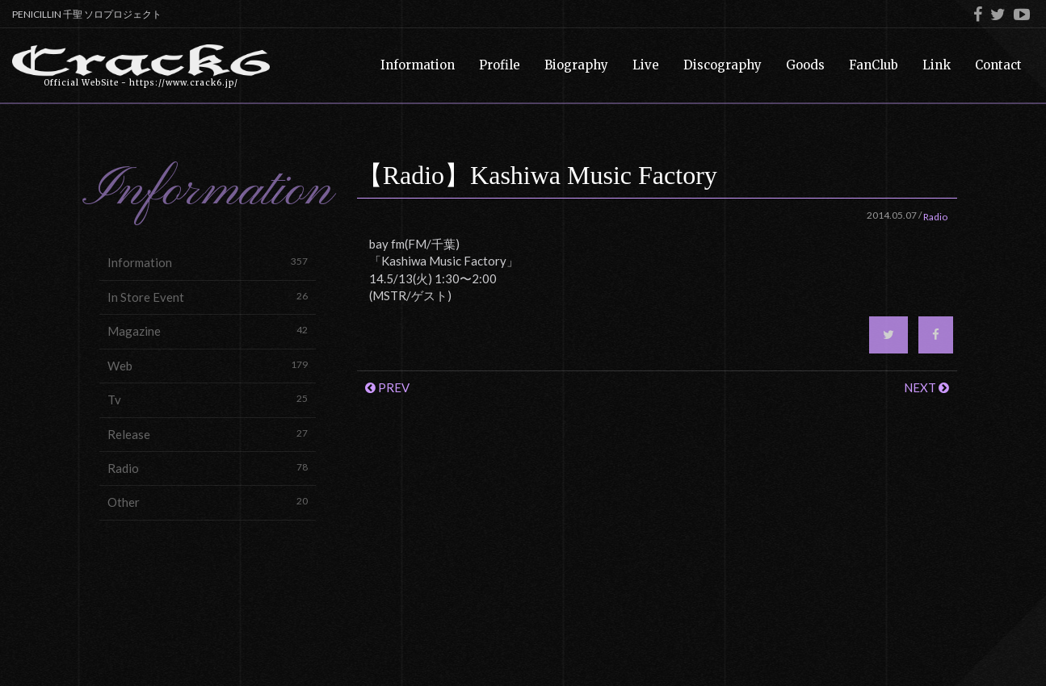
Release (207, 433)
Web (207, 365)
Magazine (207, 330)
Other (207, 501)
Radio (207, 467)
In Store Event (207, 296)
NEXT (926, 387)
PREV (387, 387)
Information (207, 262)
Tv (207, 399)
